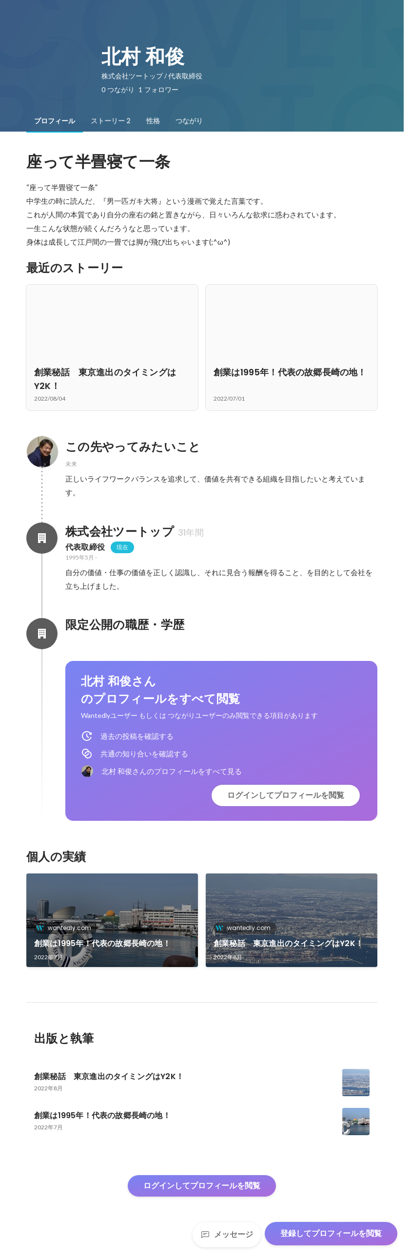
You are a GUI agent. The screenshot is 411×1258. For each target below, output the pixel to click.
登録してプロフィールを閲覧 (331, 1233)
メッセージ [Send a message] (226, 1234)
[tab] (54, 121)
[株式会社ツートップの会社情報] (42, 538)
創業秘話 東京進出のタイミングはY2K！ (288, 943)
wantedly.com (66, 928)
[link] (112, 920)
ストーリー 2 (111, 121)
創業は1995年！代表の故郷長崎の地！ (102, 943)
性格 (153, 121)
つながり (189, 121)
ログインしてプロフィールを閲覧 (285, 795)
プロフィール (54, 121)
